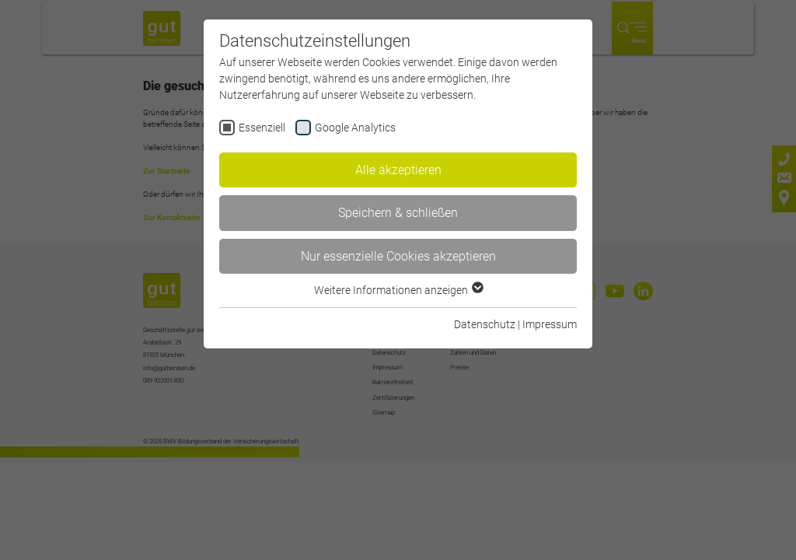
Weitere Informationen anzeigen (398, 290)
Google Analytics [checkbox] (355, 127)
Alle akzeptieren (398, 170)
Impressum (549, 324)
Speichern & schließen (398, 212)
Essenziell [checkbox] (262, 127)
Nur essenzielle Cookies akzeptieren (398, 256)
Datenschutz (484, 324)
